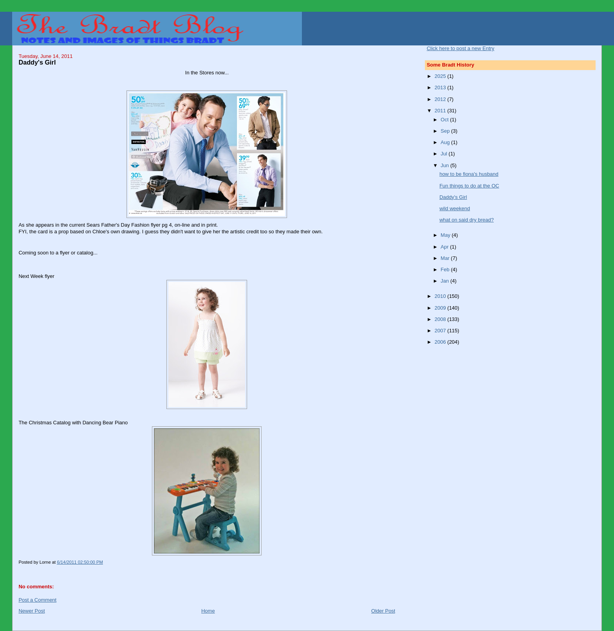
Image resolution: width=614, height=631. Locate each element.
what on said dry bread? (466, 220)
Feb (446, 269)
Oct (445, 120)
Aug (446, 142)
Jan (445, 281)
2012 (441, 99)
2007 (441, 331)
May (446, 235)
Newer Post (31, 611)
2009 (441, 308)
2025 (441, 76)
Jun (445, 165)
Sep (446, 131)
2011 (441, 111)
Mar (446, 258)
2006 (441, 342)
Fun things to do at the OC (469, 186)
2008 (441, 319)
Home (208, 611)
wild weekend (454, 208)
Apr (445, 247)
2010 (441, 296)
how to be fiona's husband (468, 174)
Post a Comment (37, 600)
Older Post (383, 611)
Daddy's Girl (453, 197)
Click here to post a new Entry (461, 48)
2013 (441, 87)
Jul (444, 154)
